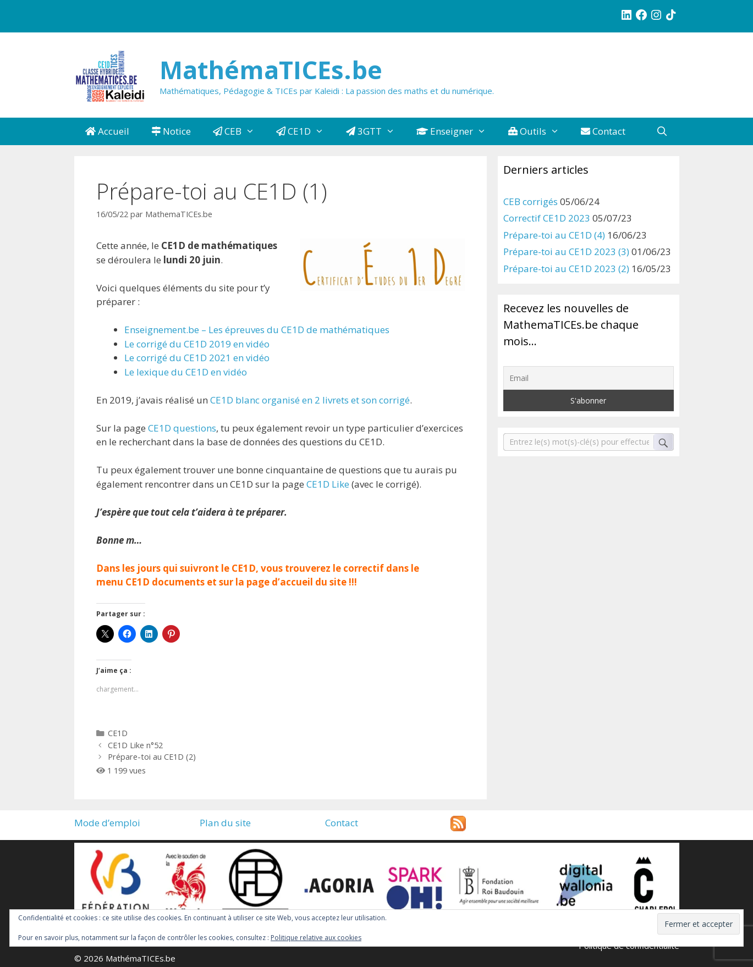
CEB (239, 131)
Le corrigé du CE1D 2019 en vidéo (197, 344)
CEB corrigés (530, 201)
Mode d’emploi (107, 822)
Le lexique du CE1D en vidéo (185, 372)
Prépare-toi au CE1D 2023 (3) (566, 251)
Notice (171, 131)
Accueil (107, 131)
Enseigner (456, 131)
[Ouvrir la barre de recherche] (662, 131)
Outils (539, 131)
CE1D (305, 131)
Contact (603, 131)
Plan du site (225, 822)
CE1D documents (165, 582)
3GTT (376, 131)
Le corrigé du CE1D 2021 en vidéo (197, 357)
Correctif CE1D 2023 (546, 218)
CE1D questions (182, 428)
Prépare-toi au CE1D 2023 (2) (566, 268)
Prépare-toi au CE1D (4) (554, 235)
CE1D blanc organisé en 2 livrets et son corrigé (310, 400)
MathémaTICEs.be (271, 69)
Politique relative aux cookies (316, 937)
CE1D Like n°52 (135, 745)
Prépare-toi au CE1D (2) (152, 757)
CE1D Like (327, 484)
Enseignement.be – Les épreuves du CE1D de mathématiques (256, 329)
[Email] (588, 378)
